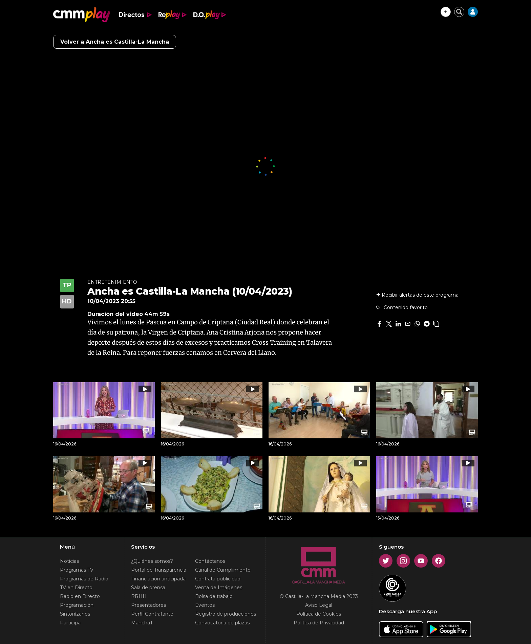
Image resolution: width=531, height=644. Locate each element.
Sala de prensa (148, 587)
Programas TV (76, 570)
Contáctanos (210, 561)
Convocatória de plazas (222, 623)
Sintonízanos (75, 614)
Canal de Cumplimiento (223, 570)
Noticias (69, 561)
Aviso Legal (318, 605)
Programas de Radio (84, 579)
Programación (76, 605)
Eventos (205, 605)
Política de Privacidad (319, 623)
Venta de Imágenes (218, 587)
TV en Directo (76, 587)
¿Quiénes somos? (152, 561)
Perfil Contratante (152, 614)
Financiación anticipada (158, 579)
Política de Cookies (318, 614)
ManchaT (142, 623)
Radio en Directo (80, 596)
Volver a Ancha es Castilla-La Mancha (114, 42)
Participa (70, 623)
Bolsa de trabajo (214, 596)
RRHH (139, 596)
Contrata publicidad (217, 579)
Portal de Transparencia (158, 570)
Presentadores (148, 605)
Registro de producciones (225, 614)
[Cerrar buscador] (459, 12)
